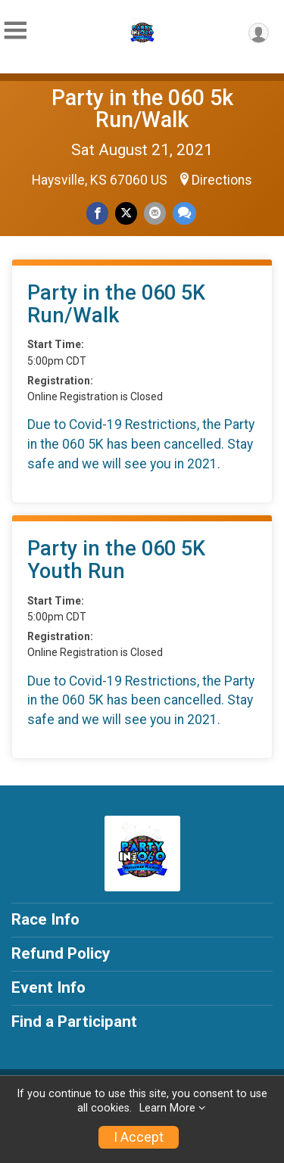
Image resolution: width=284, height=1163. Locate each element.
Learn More (167, 1108)
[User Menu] (258, 33)
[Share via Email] (155, 213)
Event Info (48, 987)
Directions (222, 180)
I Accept (139, 1137)
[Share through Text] (184, 213)
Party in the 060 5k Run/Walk (142, 108)
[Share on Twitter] (126, 213)
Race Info (45, 919)
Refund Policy (60, 953)
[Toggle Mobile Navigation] (15, 30)
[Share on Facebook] (97, 213)
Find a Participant (74, 1021)
